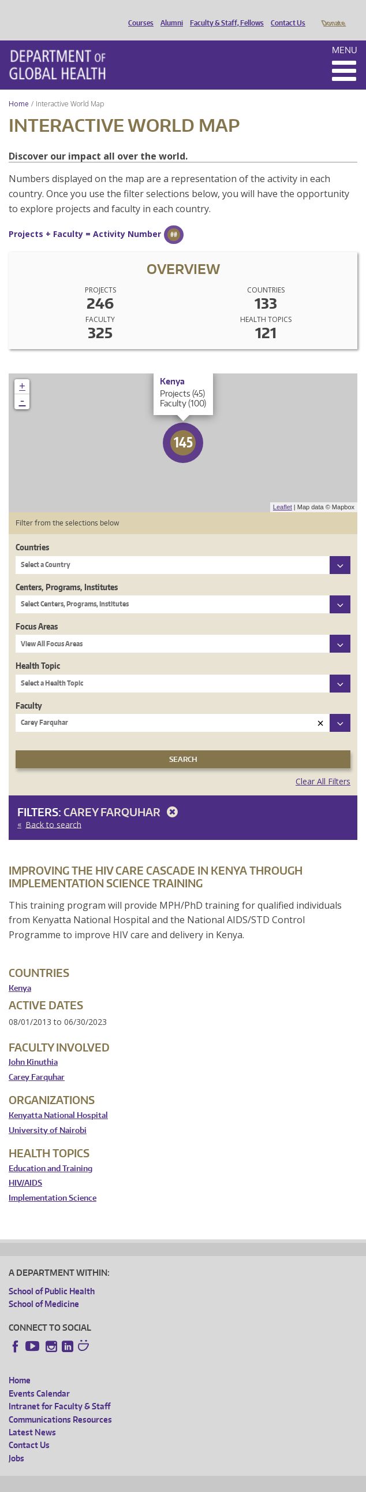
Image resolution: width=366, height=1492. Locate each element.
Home (19, 87)
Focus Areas (37, 610)
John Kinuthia (33, 1046)
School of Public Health (52, 1275)
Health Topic (38, 649)
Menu (344, 34)
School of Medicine (44, 1288)
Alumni (169, 13)
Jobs (16, 1442)
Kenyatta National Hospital (58, 1099)
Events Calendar (39, 1377)
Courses (138, 13)
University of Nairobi (48, 1114)
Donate (333, 13)
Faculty (29, 689)
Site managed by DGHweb (277, 1481)
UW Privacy (161, 1481)
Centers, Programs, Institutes (67, 571)
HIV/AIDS (25, 1166)
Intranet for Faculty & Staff (59, 1390)
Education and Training (50, 1152)
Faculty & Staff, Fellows (224, 13)
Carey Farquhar (123, 795)
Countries (32, 531)
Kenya (20, 972)
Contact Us (285, 13)
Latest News (32, 1416)
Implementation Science (52, 1182)
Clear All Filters (323, 765)
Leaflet (282, 490)
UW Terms (208, 1481)
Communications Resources (60, 1403)
